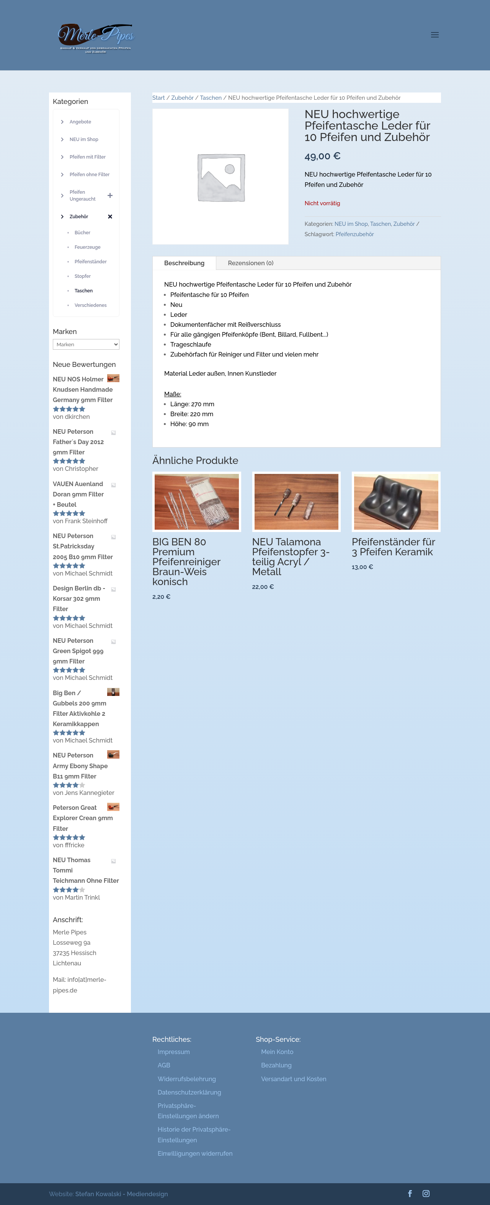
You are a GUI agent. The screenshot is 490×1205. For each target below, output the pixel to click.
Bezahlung (276, 1065)
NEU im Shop (351, 224)
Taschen (211, 97)
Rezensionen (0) (250, 263)
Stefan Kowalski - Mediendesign (121, 1194)
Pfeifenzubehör (355, 234)
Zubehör (183, 97)
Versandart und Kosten (293, 1079)
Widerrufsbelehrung (187, 1079)
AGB (164, 1065)
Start (158, 97)
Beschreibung (184, 263)
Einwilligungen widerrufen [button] (195, 1153)
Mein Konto (277, 1052)
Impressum (174, 1052)
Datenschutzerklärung (189, 1092)
